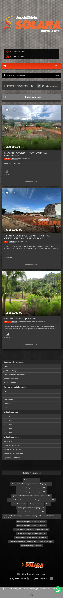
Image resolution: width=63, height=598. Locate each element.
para (31, 480)
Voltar (56, 75)
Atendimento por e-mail (31, 574)
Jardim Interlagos (11, 370)
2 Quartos (8, 420)
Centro (6, 366)
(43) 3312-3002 (17, 56)
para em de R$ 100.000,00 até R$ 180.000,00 (30, 517)
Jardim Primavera (11, 378)
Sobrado (7, 408)
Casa (6, 391)
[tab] (31, 97)
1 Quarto (7, 416)
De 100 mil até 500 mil (13, 449)
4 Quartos (8, 428)
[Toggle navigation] (56, 66)
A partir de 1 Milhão (12, 458)
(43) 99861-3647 (17, 51)
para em (31, 484)
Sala (5, 395)
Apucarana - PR (19, 75)
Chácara (7, 403)
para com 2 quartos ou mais (31, 522)
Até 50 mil (8, 441)
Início (6, 75)
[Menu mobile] (4, 66)
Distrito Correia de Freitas (14, 374)
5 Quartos (8, 433)
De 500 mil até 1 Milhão (13, 453)
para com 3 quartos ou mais (31, 526)
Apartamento (9, 399)
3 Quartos (8, 424)
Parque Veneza (10, 383)
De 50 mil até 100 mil (12, 445)
